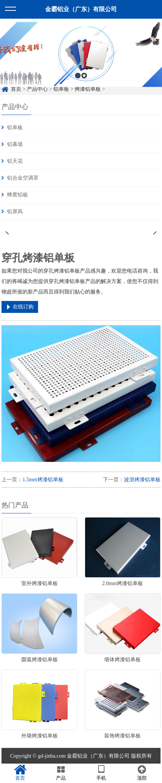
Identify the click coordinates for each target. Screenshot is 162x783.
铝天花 (15, 161)
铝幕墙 (15, 144)
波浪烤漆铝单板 (142, 479)
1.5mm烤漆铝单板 (42, 479)
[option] (81, 64)
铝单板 (15, 127)
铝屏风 (15, 211)
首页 (20, 773)
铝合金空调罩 (22, 178)
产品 (61, 773)
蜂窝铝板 (17, 195)
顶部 (142, 773)
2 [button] (84, 86)
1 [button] (78, 86)
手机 (101, 773)
